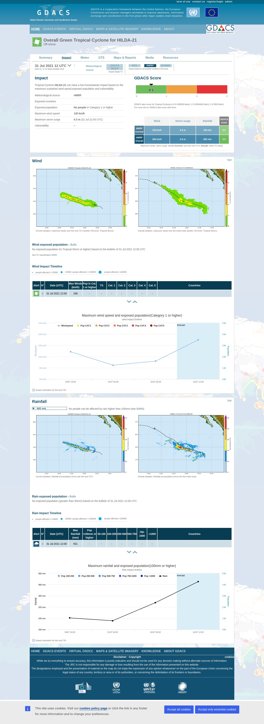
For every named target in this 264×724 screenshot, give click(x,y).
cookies (229, 656)
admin (228, 1)
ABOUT (169, 29)
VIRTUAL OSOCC (81, 29)
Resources (170, 57)
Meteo (85, 57)
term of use (183, 1)
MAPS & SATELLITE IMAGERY (117, 29)
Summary (45, 57)
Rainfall (207, 121)
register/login (215, 1)
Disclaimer (119, 656)
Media (149, 57)
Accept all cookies (179, 709)
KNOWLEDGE (151, 29)
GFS (134, 65)
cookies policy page (93, 708)
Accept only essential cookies (217, 709)
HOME (35, 29)
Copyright (135, 656)
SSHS (54, 255)
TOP (229, 160)
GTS (101, 57)
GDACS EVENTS (54, 29)
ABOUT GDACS (175, 651)
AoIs (73, 244)
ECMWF (165, 65)
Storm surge (182, 121)
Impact (66, 57)
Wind (157, 121)
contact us (198, 1)
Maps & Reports (125, 57)
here (174, 107)
